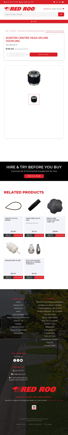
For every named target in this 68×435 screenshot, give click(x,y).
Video (18, 311)
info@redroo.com (19, 374)
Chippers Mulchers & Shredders (49, 302)
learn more (18, 235)
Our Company (18, 314)
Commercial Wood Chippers (50, 305)
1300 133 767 (19, 370)
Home (7, 31)
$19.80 (13, 231)
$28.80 (55, 231)
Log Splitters (50, 314)
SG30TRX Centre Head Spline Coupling (55, 32)
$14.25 (34, 231)
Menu (34, 21)
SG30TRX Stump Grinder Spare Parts (55, 31)
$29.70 (13, 273)
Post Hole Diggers (50, 321)
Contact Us (18, 321)
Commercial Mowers (49, 339)
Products (18, 308)
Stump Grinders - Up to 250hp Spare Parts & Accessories (31, 31)
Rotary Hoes (49, 324)
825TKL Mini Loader (50, 317)
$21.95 (34, 273)
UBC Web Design (37, 420)
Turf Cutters (49, 336)
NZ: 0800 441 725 (26, 2)
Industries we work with (18, 317)
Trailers (49, 342)
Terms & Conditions (18, 330)
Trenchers (49, 327)
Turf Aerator (50, 330)
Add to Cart (44, 54)
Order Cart (18, 305)
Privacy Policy (18, 327)
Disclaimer (18, 333)
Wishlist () (47, 9)
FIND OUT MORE (34, 176)
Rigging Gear (49, 345)
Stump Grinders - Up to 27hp (50, 308)
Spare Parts (13, 31)
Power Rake (50, 333)
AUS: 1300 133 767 (11, 2)
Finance (18, 324)
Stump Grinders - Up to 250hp (49, 311)
